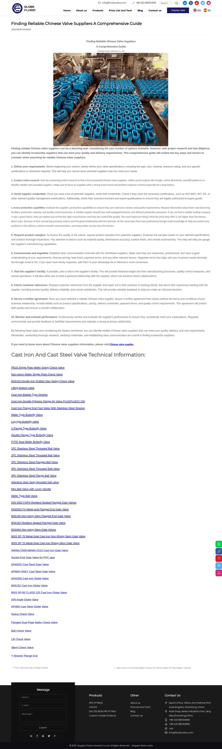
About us (81, 10)
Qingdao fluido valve (142, 745)
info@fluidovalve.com (114, 2)
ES (209, 10)
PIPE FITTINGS (96, 702)
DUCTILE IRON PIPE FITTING (102, 711)
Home (66, 10)
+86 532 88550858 (146, 2)
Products (97, 10)
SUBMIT (43, 727)
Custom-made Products (102, 715)
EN (199, 10)
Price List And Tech (120, 10)
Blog (140, 10)
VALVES (93, 707)
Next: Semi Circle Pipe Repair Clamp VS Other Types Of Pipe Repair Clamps (153, 669)
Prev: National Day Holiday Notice (31, 669)
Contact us (155, 10)
